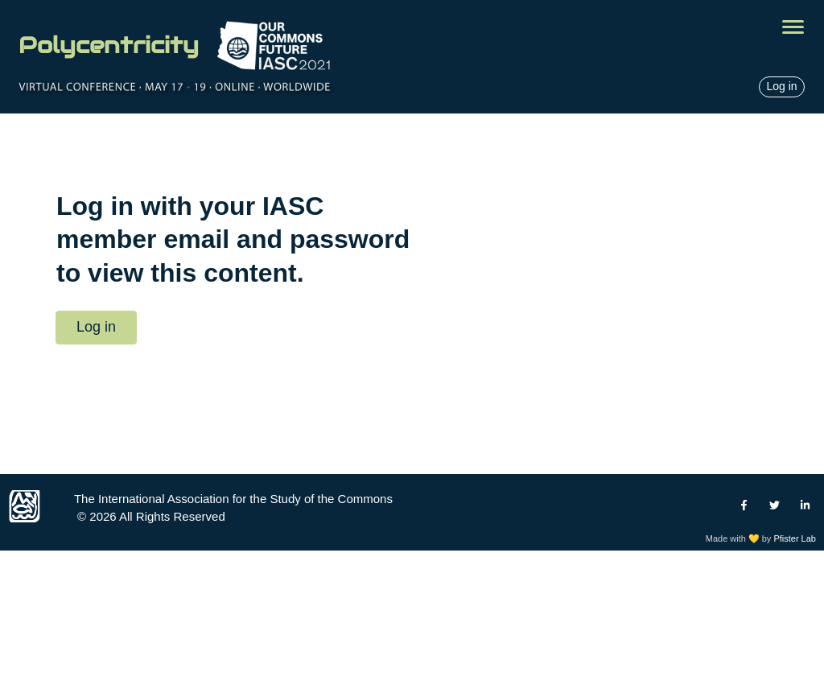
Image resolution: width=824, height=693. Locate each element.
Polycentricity (109, 45)
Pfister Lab (794, 538)
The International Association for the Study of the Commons (233, 498)
